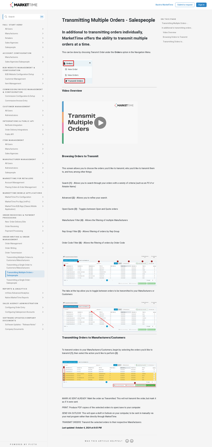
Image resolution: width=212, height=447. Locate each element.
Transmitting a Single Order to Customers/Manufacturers (19, 266)
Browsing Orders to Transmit (175, 37)
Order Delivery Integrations (16, 130)
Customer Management (15, 79)
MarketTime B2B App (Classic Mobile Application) (21, 207)
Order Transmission (13, 253)
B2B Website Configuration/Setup (19, 74)
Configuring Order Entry (15, 307)
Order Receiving (12, 226)
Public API (9, 134)
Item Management (13, 83)
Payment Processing (14, 231)
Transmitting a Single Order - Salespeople (18, 281)
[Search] (23, 16)
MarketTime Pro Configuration (18, 197)
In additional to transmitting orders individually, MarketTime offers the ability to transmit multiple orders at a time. (178, 28)
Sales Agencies (11, 43)
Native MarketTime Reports (17, 297)
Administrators (11, 115)
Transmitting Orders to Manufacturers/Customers (173, 42)
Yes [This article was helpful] (127, 441)
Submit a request (184, 5)
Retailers (9, 38)
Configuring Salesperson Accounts (20, 312)
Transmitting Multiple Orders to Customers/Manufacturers (19, 258)
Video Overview (169, 32)
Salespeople (10, 47)
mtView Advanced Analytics (17, 293)
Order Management (13, 243)
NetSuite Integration (13, 125)
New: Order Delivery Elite (15, 222)
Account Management (14, 182)
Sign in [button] (201, 5)
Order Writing (10, 248)
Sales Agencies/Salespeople (17, 62)
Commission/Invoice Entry (16, 101)
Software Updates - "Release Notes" (20, 324)
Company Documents (14, 329)
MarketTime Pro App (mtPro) (17, 202)
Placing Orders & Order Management (21, 187)
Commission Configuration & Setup (20, 96)
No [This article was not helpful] (131, 441)
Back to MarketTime (164, 5)
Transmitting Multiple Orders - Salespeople (20, 273)
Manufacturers (11, 33)
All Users (9, 29)
